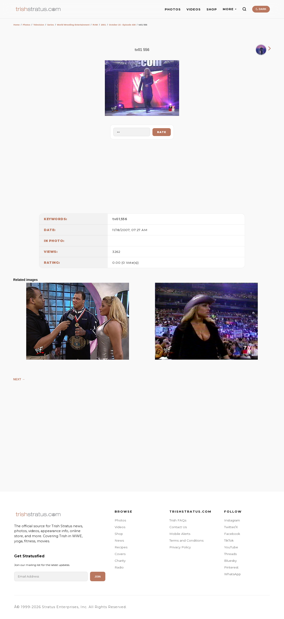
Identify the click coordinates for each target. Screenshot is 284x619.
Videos (120, 527)
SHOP (212, 9)
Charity (120, 560)
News (119, 540)
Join (98, 576)
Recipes (121, 547)
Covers (120, 554)
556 (124, 219)
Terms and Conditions (186, 540)
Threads (230, 554)
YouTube (231, 547)
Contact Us (178, 527)
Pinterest (231, 567)
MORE (229, 9)
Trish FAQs (177, 520)
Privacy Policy (180, 547)
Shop (119, 534)
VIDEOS (194, 9)
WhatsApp (232, 574)
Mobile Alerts (179, 534)
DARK (261, 9)
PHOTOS (173, 9)
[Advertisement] (142, 175)
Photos (26, 24)
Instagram (232, 520)
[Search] (244, 9)
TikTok (229, 540)
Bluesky (230, 560)
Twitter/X (231, 527)
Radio (119, 567)
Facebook (232, 534)
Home (16, 24)
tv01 (116, 219)
